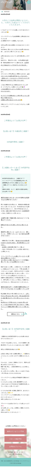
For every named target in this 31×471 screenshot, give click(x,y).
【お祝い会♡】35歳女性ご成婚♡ (15, 131)
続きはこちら (17, 313)
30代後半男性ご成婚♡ (15, 142)
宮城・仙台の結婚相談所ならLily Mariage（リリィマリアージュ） (15, 461)
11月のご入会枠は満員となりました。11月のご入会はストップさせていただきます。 (15, 22)
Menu (29, 2)
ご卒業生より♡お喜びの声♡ (15, 121)
